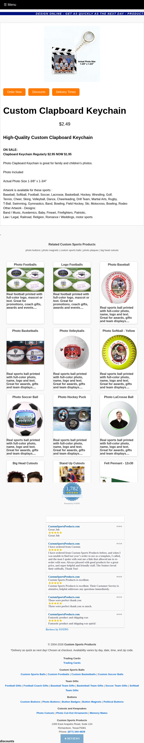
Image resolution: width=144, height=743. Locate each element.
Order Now (14, 92)
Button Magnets (91, 701)
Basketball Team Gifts (90, 685)
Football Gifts (13, 685)
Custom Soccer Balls (110, 674)
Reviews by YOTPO (57, 629)
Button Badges (71, 701)
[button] (72, 738)
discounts (7, 741)
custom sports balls (70, 250)
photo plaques (91, 250)
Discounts (38, 92)
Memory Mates (98, 713)
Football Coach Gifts (36, 685)
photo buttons (33, 250)
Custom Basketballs (83, 674)
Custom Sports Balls (33, 674)
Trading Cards (71, 662)
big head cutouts (109, 250)
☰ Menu (10, 5)
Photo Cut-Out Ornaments (72, 713)
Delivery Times (66, 92)
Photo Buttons (51, 701)
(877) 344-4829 (76, 731)
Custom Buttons (30, 701)
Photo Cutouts (45, 713)
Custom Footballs (58, 674)
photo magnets (50, 250)
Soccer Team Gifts (116, 685)
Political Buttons (114, 701)
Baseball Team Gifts (63, 685)
